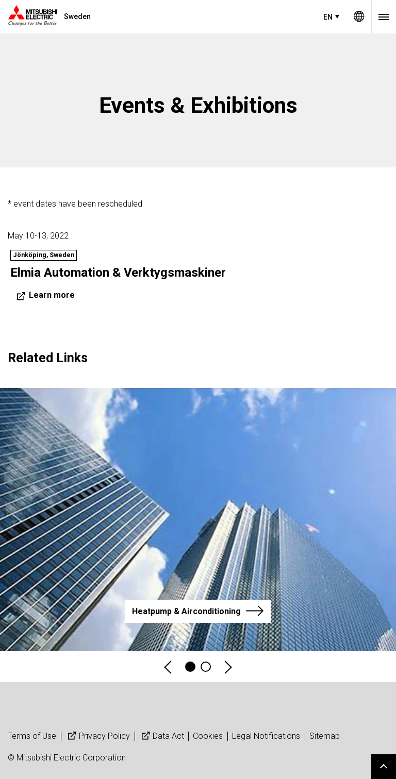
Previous (168, 666)
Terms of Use (32, 736)
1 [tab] (190, 667)
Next (227, 666)
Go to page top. (383, 766)
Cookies (208, 736)
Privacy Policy (97, 736)
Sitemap (324, 736)
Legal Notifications (266, 736)
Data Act (161, 736)
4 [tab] (206, 667)
